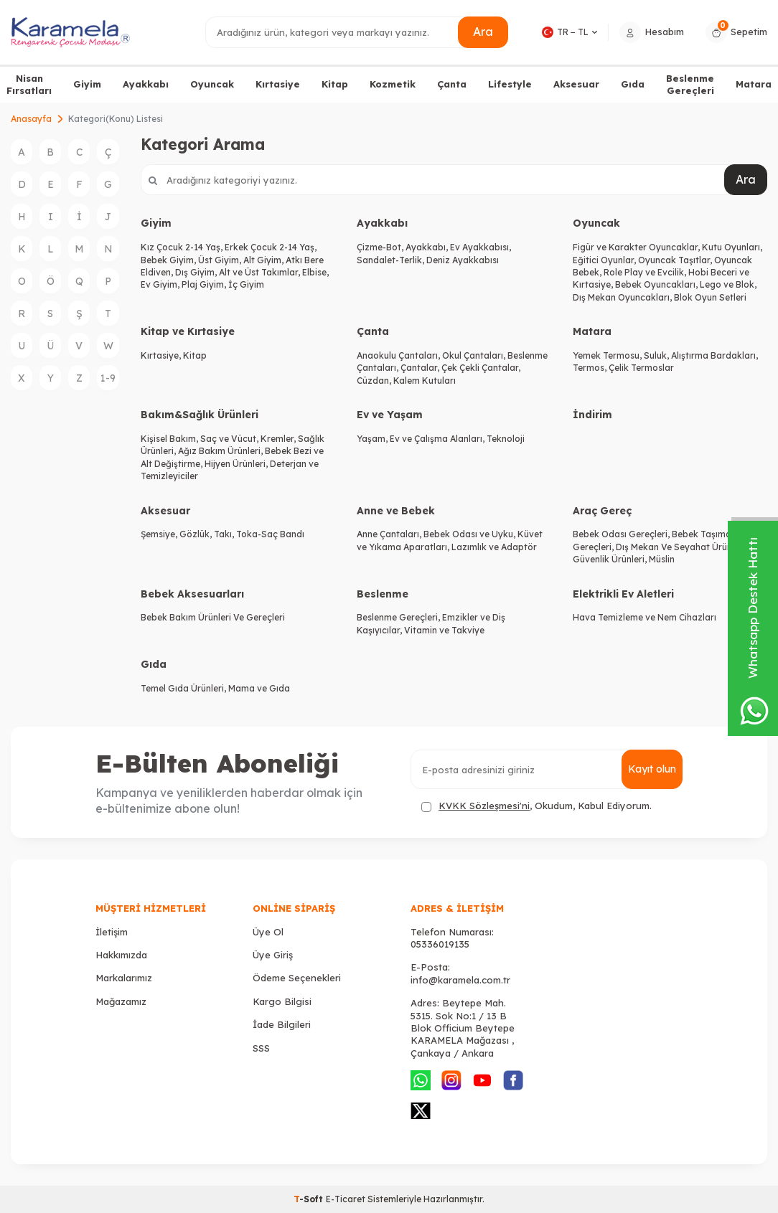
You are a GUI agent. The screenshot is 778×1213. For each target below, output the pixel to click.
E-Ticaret (345, 1199)
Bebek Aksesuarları (192, 593)
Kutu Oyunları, (732, 247)
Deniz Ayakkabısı (462, 260)
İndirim (592, 414)
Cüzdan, (375, 380)
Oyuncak (212, 84)
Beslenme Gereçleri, (399, 617)
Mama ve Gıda (259, 688)
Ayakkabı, (428, 247)
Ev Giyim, (161, 284)
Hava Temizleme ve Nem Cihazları (644, 617)
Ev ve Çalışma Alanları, (438, 438)
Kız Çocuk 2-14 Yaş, (183, 247)
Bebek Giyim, (169, 260)
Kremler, (279, 438)
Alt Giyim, (264, 260)
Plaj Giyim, (205, 284)
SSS (261, 1048)
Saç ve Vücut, (230, 438)
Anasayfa (31, 118)
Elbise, (315, 272)
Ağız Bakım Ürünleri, (221, 450)
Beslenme (382, 593)
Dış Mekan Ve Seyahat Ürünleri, (681, 547)
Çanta (452, 84)
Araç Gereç (602, 510)
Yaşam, (373, 438)
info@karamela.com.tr (460, 980)
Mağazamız (120, 1001)
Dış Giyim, (197, 272)
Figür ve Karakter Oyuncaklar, (637, 247)
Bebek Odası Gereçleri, (622, 534)
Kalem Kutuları (424, 380)
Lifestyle (510, 84)
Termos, (591, 367)
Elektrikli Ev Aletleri (623, 593)
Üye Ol (268, 932)
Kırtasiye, (162, 355)
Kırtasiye (278, 84)
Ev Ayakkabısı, (480, 247)
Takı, (225, 534)
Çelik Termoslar (641, 367)
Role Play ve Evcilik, (646, 272)
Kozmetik (393, 84)
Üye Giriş (273, 955)
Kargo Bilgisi (282, 1001)
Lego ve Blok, (728, 284)
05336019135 (440, 944)
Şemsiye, (160, 534)
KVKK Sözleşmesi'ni (484, 805)
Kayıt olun (652, 769)
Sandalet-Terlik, (391, 260)
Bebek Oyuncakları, (657, 284)
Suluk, (657, 355)
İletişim (111, 932)
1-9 (108, 378)
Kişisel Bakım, (170, 438)
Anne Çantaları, (390, 534)
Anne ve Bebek (396, 510)
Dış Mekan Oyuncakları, (623, 297)
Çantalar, (420, 367)
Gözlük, (196, 534)
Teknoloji (506, 438)
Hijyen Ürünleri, (237, 463)
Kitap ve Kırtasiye (188, 331)
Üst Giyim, (220, 260)
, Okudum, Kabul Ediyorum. (536, 806)
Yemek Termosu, (608, 355)
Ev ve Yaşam (390, 414)
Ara (483, 31)
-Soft (310, 1199)
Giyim (87, 84)
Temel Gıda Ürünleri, (184, 688)
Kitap (335, 84)
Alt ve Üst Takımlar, (260, 272)
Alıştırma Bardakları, (714, 355)
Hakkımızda (121, 955)
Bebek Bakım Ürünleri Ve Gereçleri (213, 617)
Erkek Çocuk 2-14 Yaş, (271, 247)
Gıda (633, 84)
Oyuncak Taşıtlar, (676, 260)
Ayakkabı (146, 84)
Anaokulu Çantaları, (399, 355)
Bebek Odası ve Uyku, (470, 534)
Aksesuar (576, 84)
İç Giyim (246, 284)
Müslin (662, 559)
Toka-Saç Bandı (270, 534)
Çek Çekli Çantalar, (480, 367)
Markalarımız (123, 977)
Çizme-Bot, (381, 247)
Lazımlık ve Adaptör (494, 547)
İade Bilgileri (282, 1024)
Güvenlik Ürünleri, (611, 559)
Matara (754, 84)
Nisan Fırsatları (29, 84)
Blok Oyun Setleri (710, 297)
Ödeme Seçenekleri (297, 977)
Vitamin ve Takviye (444, 630)
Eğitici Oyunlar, (605, 260)
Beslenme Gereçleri (690, 84)
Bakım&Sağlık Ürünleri (199, 414)
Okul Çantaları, (474, 355)
